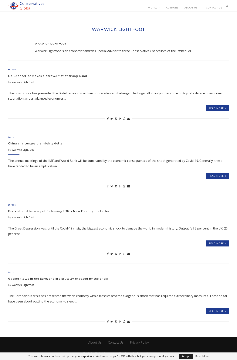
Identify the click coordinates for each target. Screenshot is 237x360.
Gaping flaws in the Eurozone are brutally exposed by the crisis (64, 280)
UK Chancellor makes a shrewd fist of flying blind (51, 76)
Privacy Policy (139, 344)
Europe (12, 69)
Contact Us (214, 7)
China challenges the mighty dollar (38, 144)
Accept (185, 356)
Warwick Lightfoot (50, 43)
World (153, 7)
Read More (202, 356)
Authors (172, 7)
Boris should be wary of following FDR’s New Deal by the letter (64, 212)
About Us (191, 7)
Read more (217, 108)
